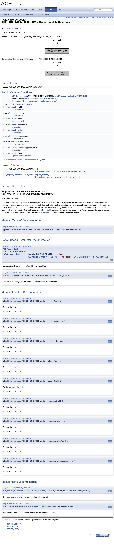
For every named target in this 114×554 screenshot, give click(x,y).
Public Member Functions (81, 18)
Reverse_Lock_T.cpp (15, 526)
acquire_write (16, 130)
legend (57, 55)
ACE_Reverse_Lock (19, 96)
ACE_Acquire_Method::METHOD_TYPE (71, 96)
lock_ (37, 169)
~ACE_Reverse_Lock (19, 104)
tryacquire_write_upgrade (21, 148)
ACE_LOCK (37, 87)
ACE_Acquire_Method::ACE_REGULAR (40, 99)
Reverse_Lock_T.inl (14, 529)
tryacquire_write (17, 142)
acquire (14, 107)
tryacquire (15, 113)
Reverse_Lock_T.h (14, 524)
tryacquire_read (17, 136)
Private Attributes (95, 18)
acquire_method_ (42, 175)
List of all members (107, 18)
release (14, 119)
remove (14, 153)
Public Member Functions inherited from (23, 160)
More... (23, 28)
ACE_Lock (41, 160)
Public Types (69, 18)
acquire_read (16, 124)
